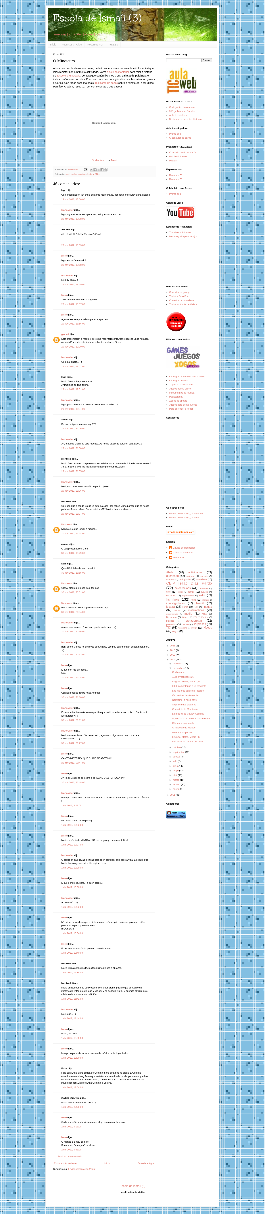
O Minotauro (99, 160)
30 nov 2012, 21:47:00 (73, 762)
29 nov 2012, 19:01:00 (73, 366)
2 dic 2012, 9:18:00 (71, 1126)
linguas (207, 606)
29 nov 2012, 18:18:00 (73, 265)
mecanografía (172, 614)
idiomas (205, 600)
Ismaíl (200, 603)
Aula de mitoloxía (178, 115)
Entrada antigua (146, 1163)
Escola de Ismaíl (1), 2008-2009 (186, 513)
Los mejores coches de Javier (187, 741)
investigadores (175, 603)
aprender (204, 576)
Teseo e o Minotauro (68, 75)
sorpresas (199, 624)
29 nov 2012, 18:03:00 (73, 245)
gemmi (65, 334)
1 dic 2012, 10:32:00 (72, 907)
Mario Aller (67, 210)
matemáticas (196, 610)
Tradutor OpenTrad (179, 296)
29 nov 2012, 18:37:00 (73, 304)
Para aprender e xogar (181, 408)
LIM (196, 607)
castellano (201, 579)
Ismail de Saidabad (183, 552)
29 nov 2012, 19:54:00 (73, 409)
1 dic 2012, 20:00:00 (72, 1107)
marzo (176, 779)
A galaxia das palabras (184, 704)
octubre (177, 747)
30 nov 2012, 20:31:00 (73, 592)
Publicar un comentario (70, 1156)
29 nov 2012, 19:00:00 (73, 346)
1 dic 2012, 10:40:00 (72, 952)
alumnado (172, 575)
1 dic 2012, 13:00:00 (72, 1038)
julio (175, 761)
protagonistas (194, 620)
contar (191, 591)
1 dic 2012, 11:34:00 (72, 972)
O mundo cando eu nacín (182, 152)
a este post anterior (118, 71)
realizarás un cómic (106, 82)
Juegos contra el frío (180, 388)
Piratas (172, 160)
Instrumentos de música (181, 392)
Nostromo (171, 617)
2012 (173, 659)
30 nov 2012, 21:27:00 (73, 743)
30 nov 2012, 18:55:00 (73, 572)
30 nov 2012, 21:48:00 (73, 782)
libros (185, 607)
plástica (170, 620)
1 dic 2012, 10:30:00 (72, 887)
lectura (90, 174)
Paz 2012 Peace (178, 156)
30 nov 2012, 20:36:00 (73, 631)
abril (175, 775)
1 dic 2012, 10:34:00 (72, 933)
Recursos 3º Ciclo (72, 44)
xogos (175, 631)
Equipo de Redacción (184, 547)
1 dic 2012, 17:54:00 (72, 1087)
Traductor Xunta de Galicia (183, 304)
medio (188, 613)
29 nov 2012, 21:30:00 (73, 448)
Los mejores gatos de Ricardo (188, 690)
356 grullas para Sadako (182, 111)
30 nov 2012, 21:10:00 (73, 697)
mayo (176, 770)
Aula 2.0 (113, 44)
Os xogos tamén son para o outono (187, 376)
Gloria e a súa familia (183, 723)
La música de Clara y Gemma (187, 713)
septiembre (179, 752)
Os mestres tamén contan (185, 695)
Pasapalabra (176, 396)
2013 (173, 654)
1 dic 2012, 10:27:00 (72, 844)
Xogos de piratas (178, 400)
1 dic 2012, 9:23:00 (71, 805)
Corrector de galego (179, 292)
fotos (193, 599)
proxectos (171, 624)
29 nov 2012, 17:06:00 (73, 199)
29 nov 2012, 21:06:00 (73, 428)
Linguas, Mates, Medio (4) (185, 737)
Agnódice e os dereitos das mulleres (191, 718)
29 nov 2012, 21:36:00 (73, 490)
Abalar (170, 572)
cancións (170, 579)
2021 (173, 645)
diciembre (178, 663)
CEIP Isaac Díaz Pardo (189, 583)
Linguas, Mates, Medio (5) (185, 681)
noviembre (179, 668)
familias (172, 599)
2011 (173, 794)
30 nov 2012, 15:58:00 (73, 533)
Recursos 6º (175, 179)
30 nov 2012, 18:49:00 (73, 553)
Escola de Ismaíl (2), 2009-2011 (186, 517)
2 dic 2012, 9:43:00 (71, 1149)
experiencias (188, 595)
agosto (177, 756)
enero (176, 789)
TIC (168, 627)
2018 (173, 650)
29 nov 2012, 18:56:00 (73, 323)
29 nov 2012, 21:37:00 (73, 513)
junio (175, 766)
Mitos (97, 174)
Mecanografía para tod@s (183, 236)
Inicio (53, 44)
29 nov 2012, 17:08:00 (73, 218)
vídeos (207, 627)
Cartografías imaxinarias (182, 107)
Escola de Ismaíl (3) (97, 18)
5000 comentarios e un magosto (189, 686)
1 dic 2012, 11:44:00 (72, 1018)
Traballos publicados (180, 232)
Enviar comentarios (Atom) (82, 1169)
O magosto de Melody (183, 727)
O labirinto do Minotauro (184, 709)
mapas (177, 610)
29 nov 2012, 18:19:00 (73, 284)
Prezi (114, 160)
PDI (195, 617)
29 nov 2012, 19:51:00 (73, 389)
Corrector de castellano (181, 300)
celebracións (183, 588)
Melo (64, 255)
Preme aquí (175, 133)
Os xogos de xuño (178, 380)
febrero (177, 784)
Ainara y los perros (182, 732)
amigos (190, 576)
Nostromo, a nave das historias (185, 119)
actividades (71, 174)
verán (194, 627)
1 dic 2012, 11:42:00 (72, 998)
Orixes (185, 617)
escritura (82, 174)
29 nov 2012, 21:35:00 (73, 471)
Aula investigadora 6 (183, 676)
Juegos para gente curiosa (183, 404)
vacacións (182, 628)
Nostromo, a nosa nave (184, 699)
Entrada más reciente (65, 1163)
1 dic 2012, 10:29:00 (72, 867)
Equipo (204, 592)
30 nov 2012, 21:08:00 (73, 677)
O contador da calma (180, 137)
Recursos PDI (95, 44)
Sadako (186, 624)
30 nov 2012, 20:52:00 (73, 654)
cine (168, 591)
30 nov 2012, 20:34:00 (73, 612)
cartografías (185, 579)
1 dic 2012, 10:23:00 (72, 825)
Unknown (66, 524)
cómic (180, 592)
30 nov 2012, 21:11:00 (73, 720)
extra (202, 595)
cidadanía (203, 588)
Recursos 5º (175, 175)
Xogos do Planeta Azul (181, 384)
